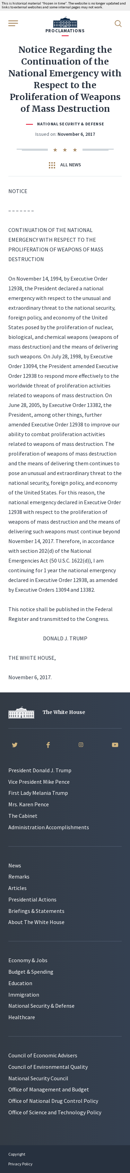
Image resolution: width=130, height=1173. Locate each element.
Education (20, 983)
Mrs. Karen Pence (28, 804)
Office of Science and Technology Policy (54, 1112)
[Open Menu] (12, 23)
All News (65, 164)
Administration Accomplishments (48, 827)
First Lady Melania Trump (38, 792)
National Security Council (38, 1078)
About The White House (36, 921)
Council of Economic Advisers (42, 1055)
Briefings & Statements (36, 910)
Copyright (16, 1154)
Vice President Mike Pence (39, 781)
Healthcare (21, 1017)
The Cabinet (22, 815)
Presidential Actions (32, 899)
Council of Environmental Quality (48, 1066)
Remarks (18, 876)
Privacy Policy (20, 1163)
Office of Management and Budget (48, 1089)
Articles (17, 887)
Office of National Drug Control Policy (53, 1100)
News (14, 865)
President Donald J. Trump (39, 770)
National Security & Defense (70, 123)
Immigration (23, 994)
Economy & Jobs (27, 960)
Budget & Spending (30, 971)
